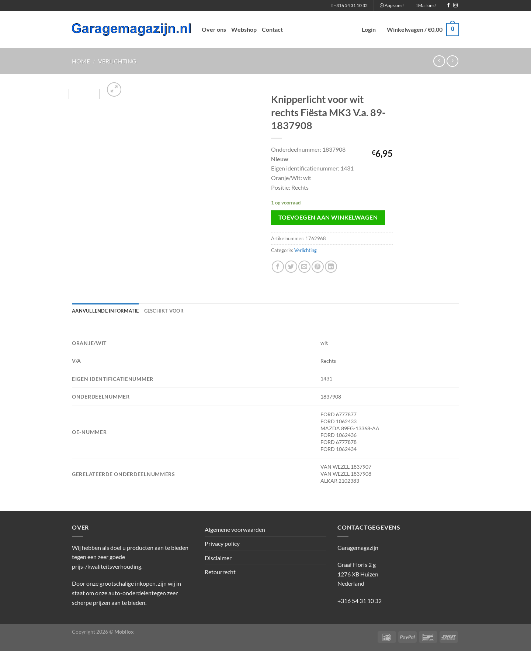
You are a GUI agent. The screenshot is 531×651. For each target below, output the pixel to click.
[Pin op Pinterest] (318, 267)
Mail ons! (426, 5)
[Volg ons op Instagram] (455, 5)
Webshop (244, 29)
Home (81, 61)
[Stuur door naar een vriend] (304, 267)
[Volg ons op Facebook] (448, 5)
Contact (272, 29)
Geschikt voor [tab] (164, 311)
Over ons (214, 29)
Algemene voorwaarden (235, 529)
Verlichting (117, 61)
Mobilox (124, 631)
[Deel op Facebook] (278, 267)
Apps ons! (392, 5)
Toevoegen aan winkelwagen (328, 217)
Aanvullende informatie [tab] (105, 311)
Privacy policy (222, 543)
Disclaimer (218, 557)
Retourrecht (220, 571)
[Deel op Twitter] (291, 267)
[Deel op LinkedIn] (331, 267)
